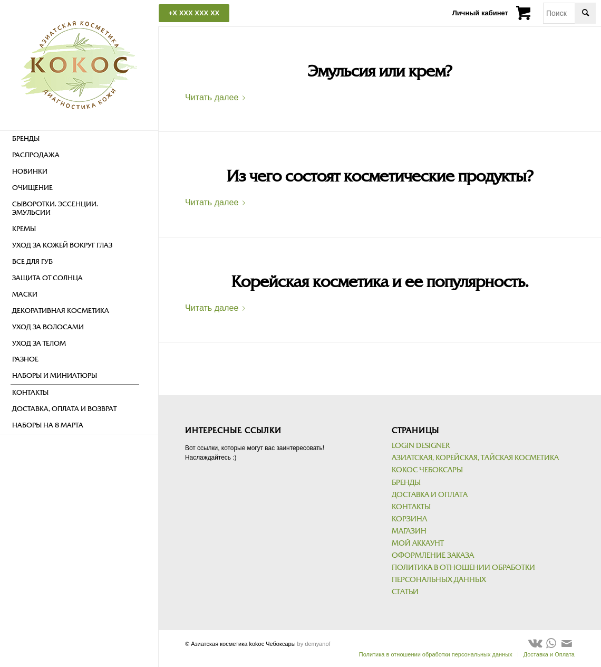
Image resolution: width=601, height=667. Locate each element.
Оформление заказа (433, 555)
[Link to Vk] (535, 643)
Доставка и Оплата (430, 494)
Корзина (409, 518)
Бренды (406, 482)
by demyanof (314, 644)
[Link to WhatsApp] (551, 643)
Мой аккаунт (418, 543)
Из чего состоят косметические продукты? (380, 176)
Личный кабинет (480, 13)
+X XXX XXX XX (194, 13)
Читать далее (217, 97)
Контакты (411, 506)
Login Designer (421, 445)
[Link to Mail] (567, 643)
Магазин (409, 531)
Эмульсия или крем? (380, 71)
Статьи (405, 591)
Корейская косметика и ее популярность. (379, 281)
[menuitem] (75, 139)
